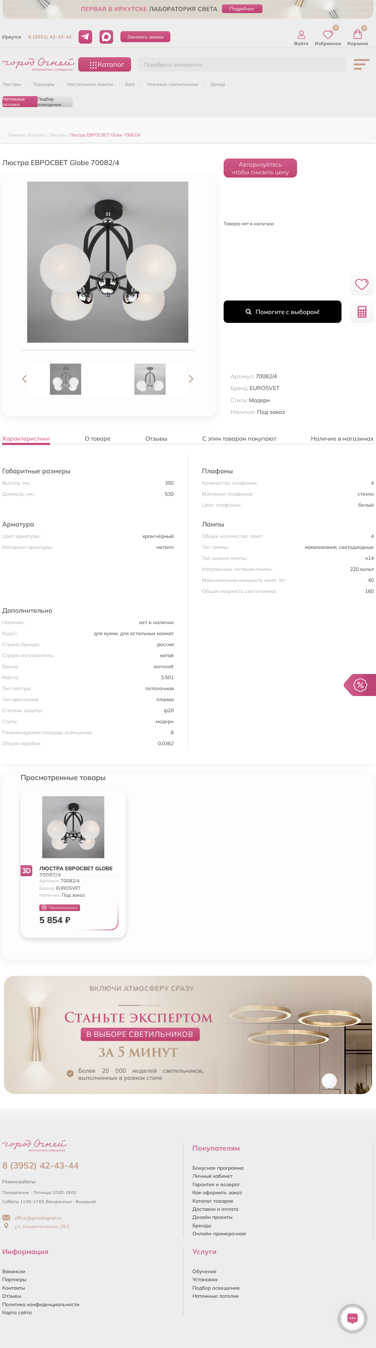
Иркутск (11, 37)
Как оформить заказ (217, 1192)
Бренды (201, 1225)
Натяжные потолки (13, 101)
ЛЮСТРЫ (11, 84)
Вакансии (13, 1271)
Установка (204, 1279)
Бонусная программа (217, 1168)
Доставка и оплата (215, 1209)
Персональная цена (59, 907)
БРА (129, 84)
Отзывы (11, 1296)
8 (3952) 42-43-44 (50, 37)
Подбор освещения (49, 101)
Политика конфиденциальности (40, 1304)
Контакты (13, 1288)
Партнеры (14, 1279)
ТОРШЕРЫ (44, 84)
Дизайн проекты (212, 1217)
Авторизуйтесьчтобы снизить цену (260, 168)
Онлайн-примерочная (219, 1233)
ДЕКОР (217, 84)
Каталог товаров (212, 1201)
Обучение (204, 1271)
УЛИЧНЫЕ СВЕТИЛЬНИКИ (172, 84)
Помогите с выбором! (282, 312)
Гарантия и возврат (216, 1184)
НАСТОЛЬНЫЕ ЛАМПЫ (90, 84)
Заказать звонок (145, 37)
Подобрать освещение (173, 64)
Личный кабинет (212, 1176)
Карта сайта (17, 1312)
